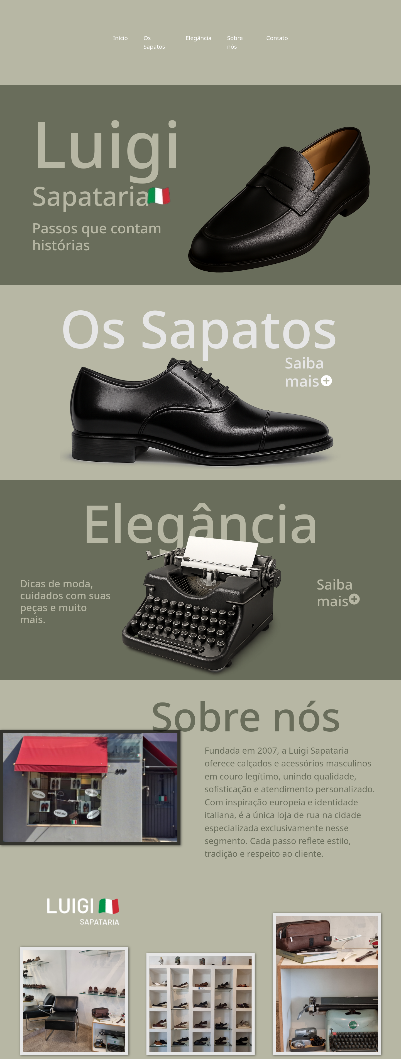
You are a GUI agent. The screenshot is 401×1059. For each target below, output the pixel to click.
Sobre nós (235, 42)
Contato (277, 38)
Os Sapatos (154, 42)
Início (120, 38)
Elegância (198, 38)
